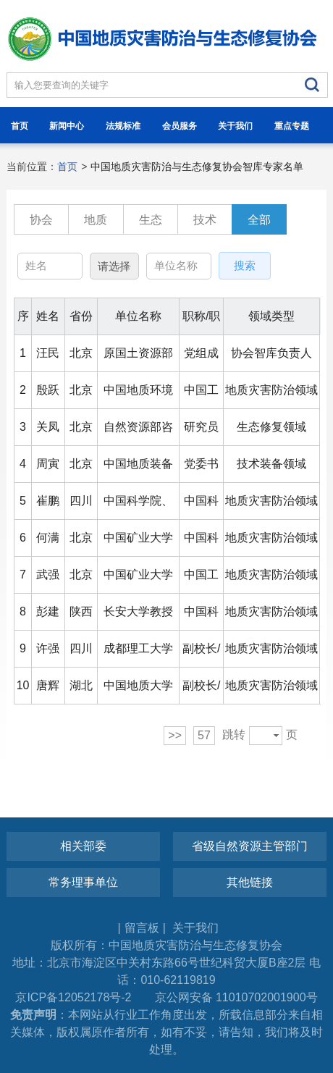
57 (204, 735)
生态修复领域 (150, 224)
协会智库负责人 (41, 224)
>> (175, 735)
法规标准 (123, 126)
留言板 (142, 928)
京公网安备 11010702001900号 (236, 997)
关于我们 (235, 126)
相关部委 (83, 846)
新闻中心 (66, 126)
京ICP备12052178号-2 (73, 997)
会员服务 (179, 126)
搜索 (245, 265)
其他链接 (250, 882)
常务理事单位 (83, 882)
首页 (19, 126)
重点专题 (291, 126)
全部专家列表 (259, 224)
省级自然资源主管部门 (250, 846)
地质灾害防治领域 (95, 224)
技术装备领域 (204, 224)
